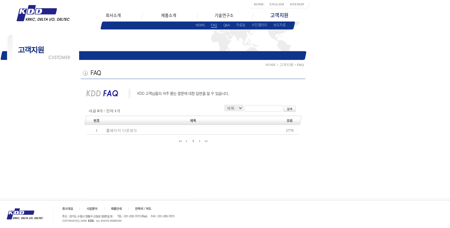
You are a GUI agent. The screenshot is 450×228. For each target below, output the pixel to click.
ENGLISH (277, 4)
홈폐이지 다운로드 (121, 130)
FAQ (214, 25)
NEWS (200, 25)
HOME (259, 4)
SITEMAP (297, 4)
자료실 (240, 25)
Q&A (226, 25)
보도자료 (279, 25)
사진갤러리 (259, 25)
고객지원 (286, 64)
